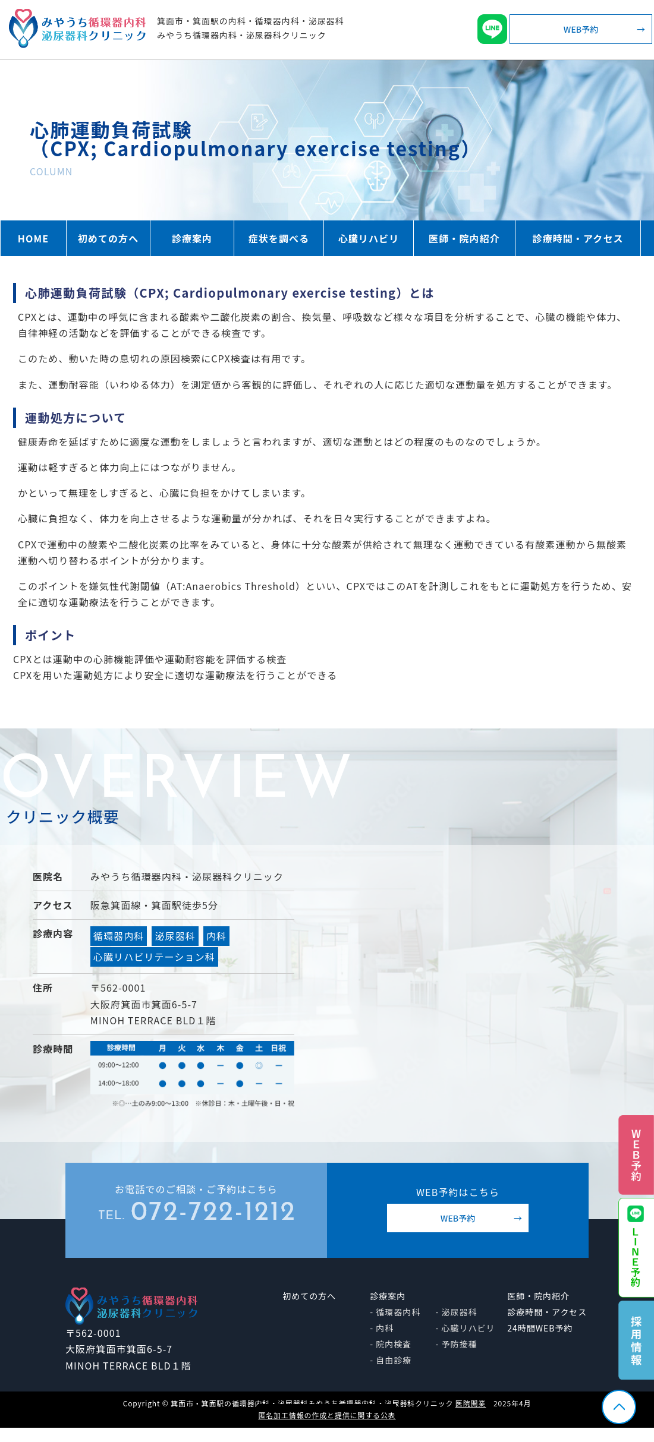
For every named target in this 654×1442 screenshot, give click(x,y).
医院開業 (470, 1403)
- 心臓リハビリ (465, 1328)
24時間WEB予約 (540, 1328)
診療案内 (192, 238)
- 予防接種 (456, 1344)
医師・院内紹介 (464, 238)
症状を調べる (279, 238)
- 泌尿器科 (456, 1312)
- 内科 (382, 1328)
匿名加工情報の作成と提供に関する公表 (326, 1415)
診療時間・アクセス (577, 238)
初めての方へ (108, 238)
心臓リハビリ (369, 238)
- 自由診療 (390, 1360)
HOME (33, 238)
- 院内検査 (390, 1344)
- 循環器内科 (395, 1312)
